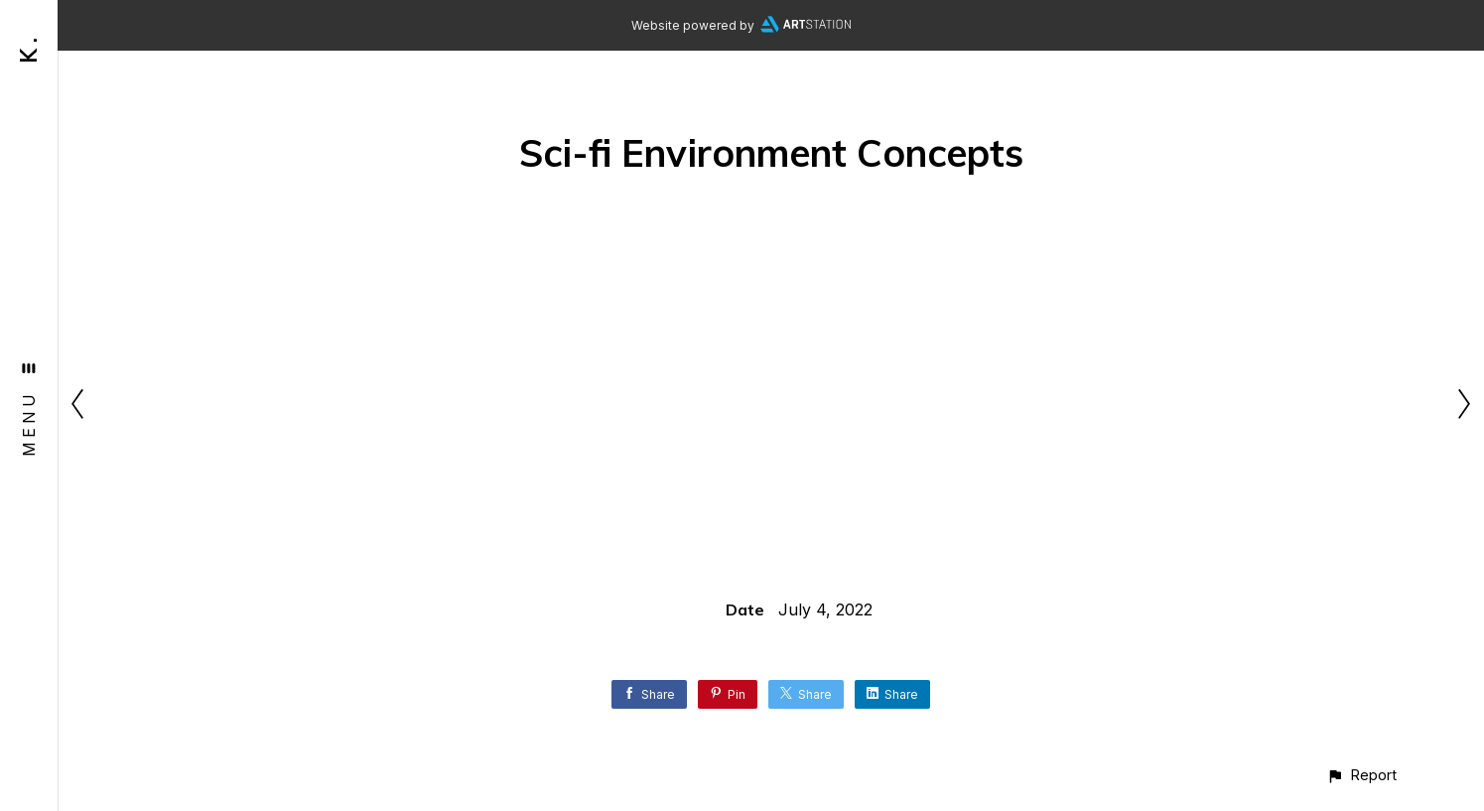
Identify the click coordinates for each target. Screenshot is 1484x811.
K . (29, 51)
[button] (1361, 774)
